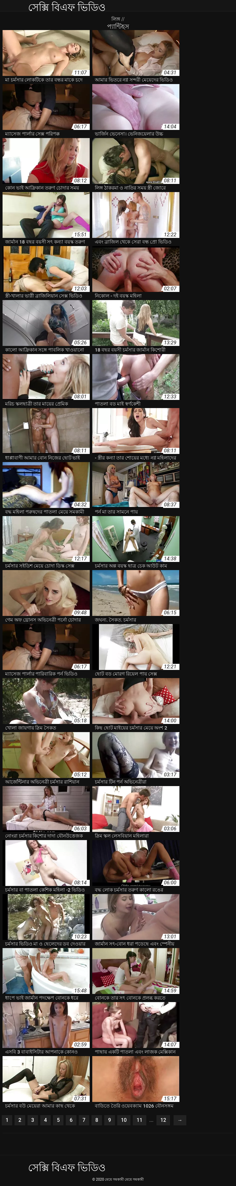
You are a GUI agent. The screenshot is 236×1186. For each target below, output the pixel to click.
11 (140, 1120)
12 (163, 1120)
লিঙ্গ (116, 19)
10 (124, 1120)
